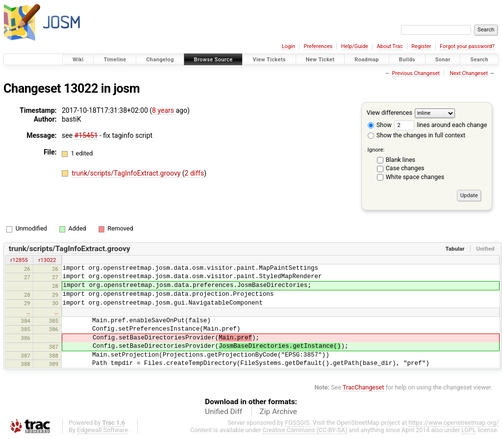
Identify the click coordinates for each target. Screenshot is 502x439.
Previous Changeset (415, 73)
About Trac (390, 46)
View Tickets (268, 59)
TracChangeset (363, 387)
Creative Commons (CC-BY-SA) (305, 430)
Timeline (114, 59)
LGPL (468, 430)
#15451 (86, 135)
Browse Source (213, 59)
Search (479, 59)
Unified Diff (223, 411)
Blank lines (400, 159)
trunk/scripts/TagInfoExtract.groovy (127, 173)
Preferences (317, 46)
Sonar (443, 59)
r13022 (47, 260)
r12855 (19, 260)
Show (380, 125)
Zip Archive (278, 411)
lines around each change (440, 125)
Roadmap (366, 59)
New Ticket (320, 59)
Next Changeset (469, 73)
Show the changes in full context (416, 135)
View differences (389, 112)
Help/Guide (354, 46)
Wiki (78, 59)
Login (288, 46)
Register (421, 46)
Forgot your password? (467, 46)
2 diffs (194, 173)
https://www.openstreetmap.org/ (453, 422)
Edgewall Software (102, 430)
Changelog (160, 59)
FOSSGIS (297, 422)
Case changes (405, 168)
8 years (163, 110)
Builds (407, 59)
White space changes (415, 177)
